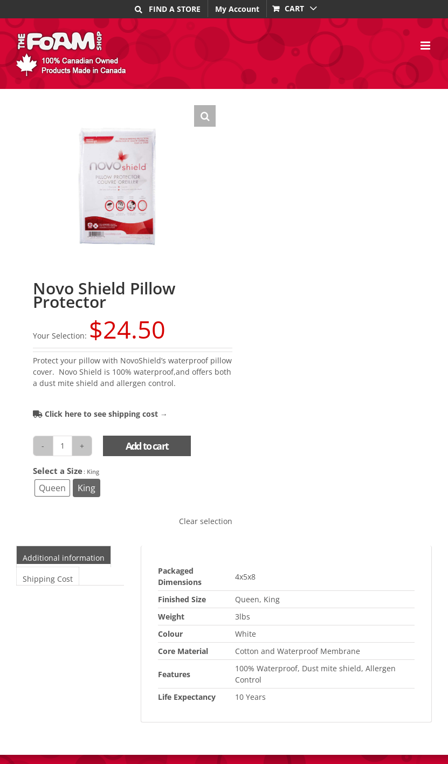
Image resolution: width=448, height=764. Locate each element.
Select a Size (57, 471)
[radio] (52, 488)
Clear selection (205, 521)
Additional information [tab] (64, 558)
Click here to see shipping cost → (100, 414)
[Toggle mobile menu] (426, 45)
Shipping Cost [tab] (48, 579)
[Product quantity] (62, 446)
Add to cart (147, 445)
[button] (205, 116)
